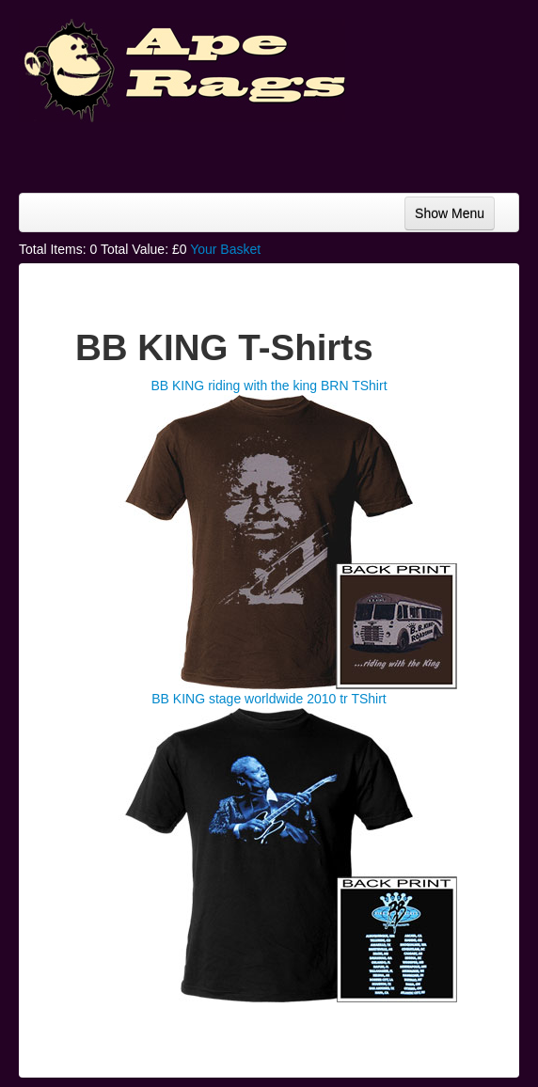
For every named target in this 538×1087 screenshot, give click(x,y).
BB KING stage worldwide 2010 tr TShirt (269, 698)
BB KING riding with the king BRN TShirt (268, 385)
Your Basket (225, 249)
